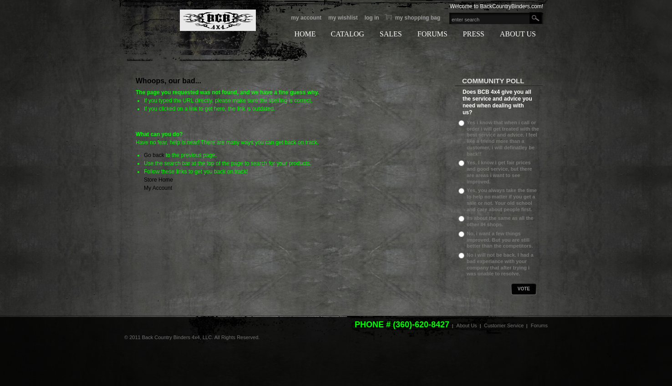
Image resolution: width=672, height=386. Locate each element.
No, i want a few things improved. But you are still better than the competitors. (500, 240)
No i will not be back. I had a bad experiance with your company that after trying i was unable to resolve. (500, 264)
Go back (154, 155)
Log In (372, 18)
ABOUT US (518, 34)
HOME (305, 34)
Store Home (158, 180)
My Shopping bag (417, 18)
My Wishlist (343, 18)
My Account (306, 18)
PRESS (473, 34)
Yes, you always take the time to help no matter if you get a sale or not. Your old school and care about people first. (502, 200)
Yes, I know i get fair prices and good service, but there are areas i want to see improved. (499, 172)
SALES (391, 34)
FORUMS (432, 34)
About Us (466, 325)
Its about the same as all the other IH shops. (500, 221)
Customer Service (504, 325)
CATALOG (347, 34)
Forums (539, 325)
